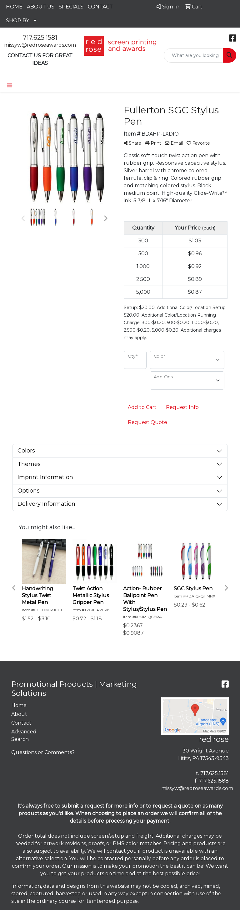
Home (19, 705)
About (19, 714)
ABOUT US (40, 7)
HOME (14, 7)
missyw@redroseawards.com (40, 45)
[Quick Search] (193, 55)
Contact (21, 723)
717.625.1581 (40, 37)
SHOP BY (17, 20)
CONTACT (100, 7)
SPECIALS (71, 7)
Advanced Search (24, 735)
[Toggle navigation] (9, 85)
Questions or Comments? (43, 752)
